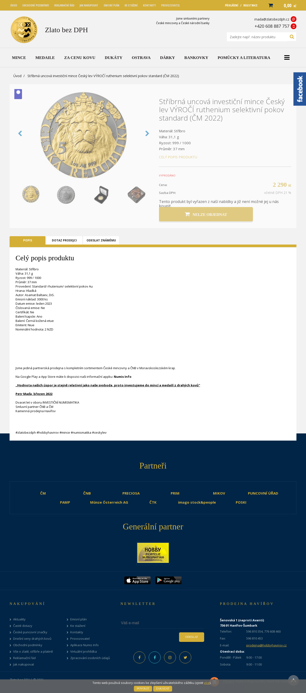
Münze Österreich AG (109, 502)
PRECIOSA (131, 493)
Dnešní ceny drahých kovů (32, 638)
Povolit (143, 688)
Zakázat (162, 688)
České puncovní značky (30, 632)
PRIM (175, 493)
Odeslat (191, 637)
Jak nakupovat (23, 664)
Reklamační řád (24, 658)
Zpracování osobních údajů (90, 658)
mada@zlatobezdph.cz (271, 19)
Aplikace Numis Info (84, 645)
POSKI (241, 502)
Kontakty (76, 632)
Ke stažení (77, 626)
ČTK (153, 502)
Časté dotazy (22, 626)
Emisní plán (78, 619)
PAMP (65, 502)
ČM (43, 493)
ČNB (87, 493)
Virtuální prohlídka (83, 651)
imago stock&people (197, 502)
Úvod (17, 76)
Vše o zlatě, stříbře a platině (33, 651)
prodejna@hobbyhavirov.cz (266, 645)
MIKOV (219, 493)
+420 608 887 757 (272, 26)
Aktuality (19, 619)
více (207, 683)
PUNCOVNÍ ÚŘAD (263, 493)
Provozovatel (80, 638)
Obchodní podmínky (27, 645)
